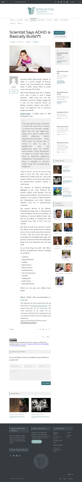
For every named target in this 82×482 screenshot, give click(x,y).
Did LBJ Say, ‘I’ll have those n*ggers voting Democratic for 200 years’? (62, 147)
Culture (33, 20)
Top (69, 474)
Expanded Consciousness (38, 305)
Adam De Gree (57, 233)
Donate (20, 20)
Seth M (28, 42)
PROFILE (13, 91)
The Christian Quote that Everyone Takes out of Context (63, 130)
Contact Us (70, 478)
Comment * (30, 374)
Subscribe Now (36, 441)
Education (41, 20)
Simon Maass (68, 273)
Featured (14, 416)
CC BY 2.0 (23, 300)
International (59, 81)
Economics (59, 118)
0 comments (35, 42)
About (12, 20)
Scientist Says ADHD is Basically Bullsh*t (29, 34)
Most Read (59, 33)
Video (26, 20)
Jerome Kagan (25, 113)
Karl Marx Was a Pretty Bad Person (62, 115)
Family (49, 20)
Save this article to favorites (28, 323)
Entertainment (65, 195)
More (19, 23)
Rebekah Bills (66, 260)
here (45, 308)
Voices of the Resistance (20, 2)
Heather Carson (68, 246)
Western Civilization (20, 416)
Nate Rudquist (59, 273)
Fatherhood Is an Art (37, 414)
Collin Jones (68, 233)
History (58, 152)
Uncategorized (69, 196)
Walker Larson (57, 219)
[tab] (58, 33)
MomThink (59, 102)
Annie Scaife (59, 286)
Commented (60, 36)
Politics (12, 23)
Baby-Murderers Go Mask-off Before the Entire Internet (63, 97)
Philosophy (64, 20)
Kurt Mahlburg (68, 219)
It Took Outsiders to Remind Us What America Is (62, 77)
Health (56, 20)
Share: (11, 329)
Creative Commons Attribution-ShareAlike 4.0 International (29, 345)
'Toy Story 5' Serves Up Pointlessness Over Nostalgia (67, 190)
